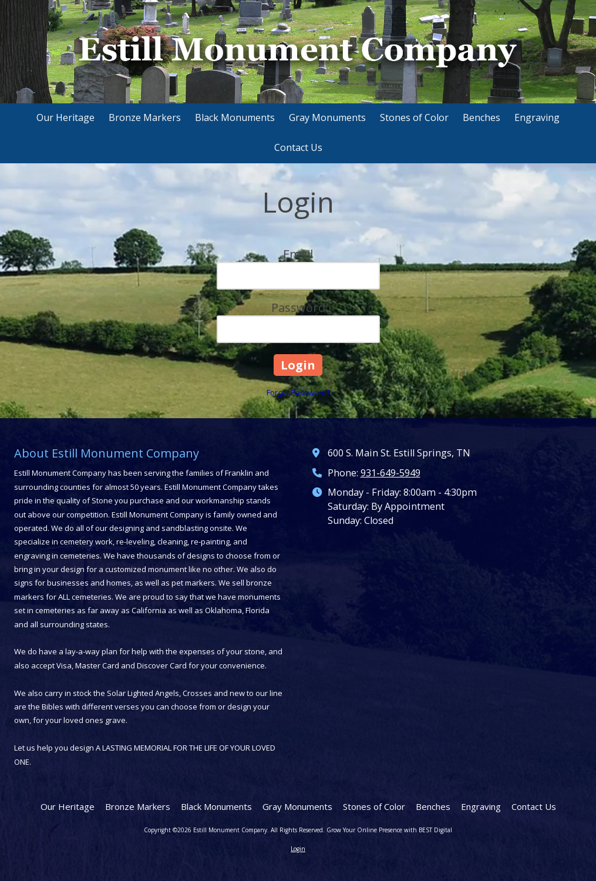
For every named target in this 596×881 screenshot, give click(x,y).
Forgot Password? (298, 392)
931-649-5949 (390, 472)
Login (298, 849)
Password (298, 307)
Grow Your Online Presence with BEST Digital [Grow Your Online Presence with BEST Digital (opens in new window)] (389, 830)
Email (298, 254)
